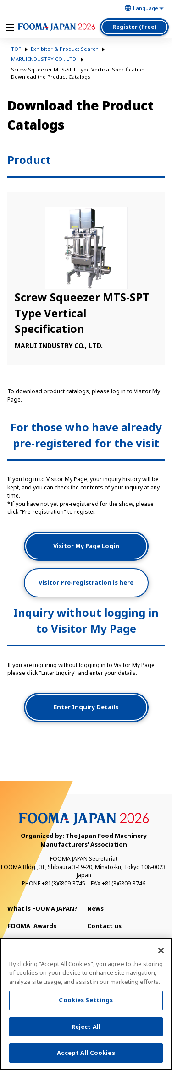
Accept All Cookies (86, 1055)
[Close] (161, 953)
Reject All (86, 1029)
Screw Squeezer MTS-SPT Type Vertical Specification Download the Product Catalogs (77, 73)
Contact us (104, 926)
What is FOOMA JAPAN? (42, 908)
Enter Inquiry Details (86, 707)
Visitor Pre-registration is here (86, 582)
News (95, 908)
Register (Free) (134, 27)
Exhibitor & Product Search (65, 48)
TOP (16, 48)
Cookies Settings (86, 1002)
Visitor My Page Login (86, 546)
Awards (31, 926)
